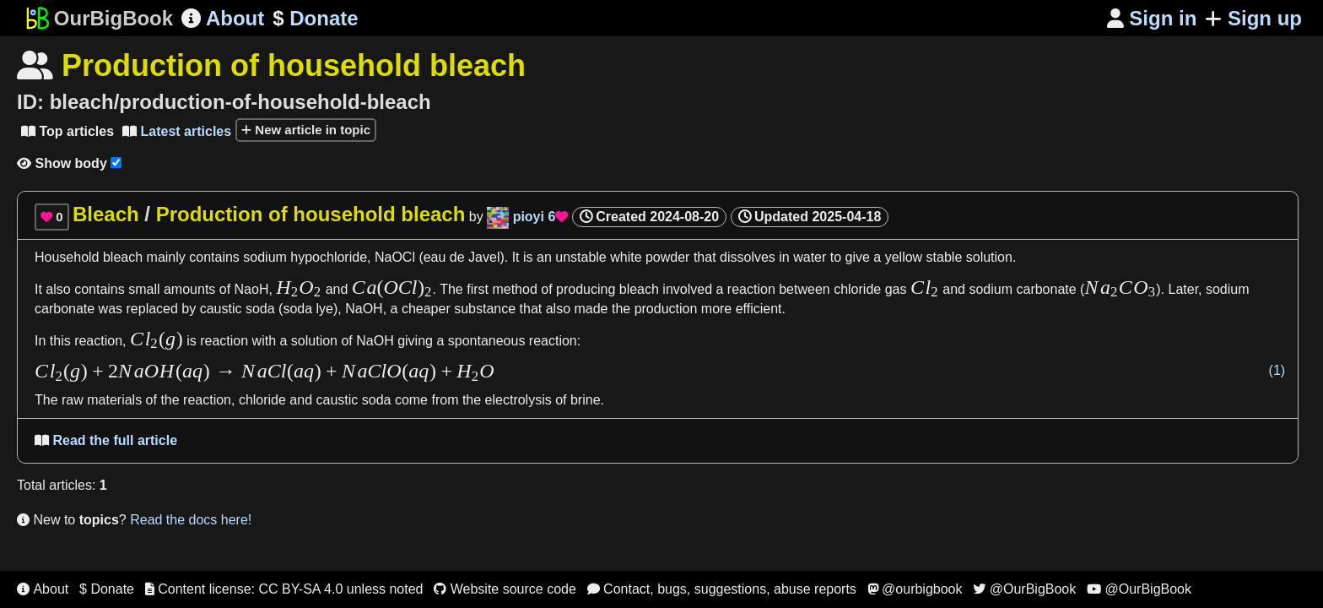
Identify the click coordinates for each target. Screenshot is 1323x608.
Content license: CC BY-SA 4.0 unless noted (284, 589)
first (478, 289)
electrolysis (518, 400)
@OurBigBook (1024, 589)
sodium (265, 257)
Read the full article (106, 440)
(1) (1277, 370)
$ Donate (106, 589)
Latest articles (176, 131)
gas (897, 289)
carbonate (64, 308)
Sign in (1152, 18)
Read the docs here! (190, 520)
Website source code (505, 589)
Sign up (1253, 18)
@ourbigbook (915, 589)
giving (415, 341)
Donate (315, 18)
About (222, 18)
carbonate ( (1050, 289)
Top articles (67, 131)
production (666, 308)
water (809, 257)
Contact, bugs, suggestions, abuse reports (721, 589)
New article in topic (305, 129)
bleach (123, 257)
